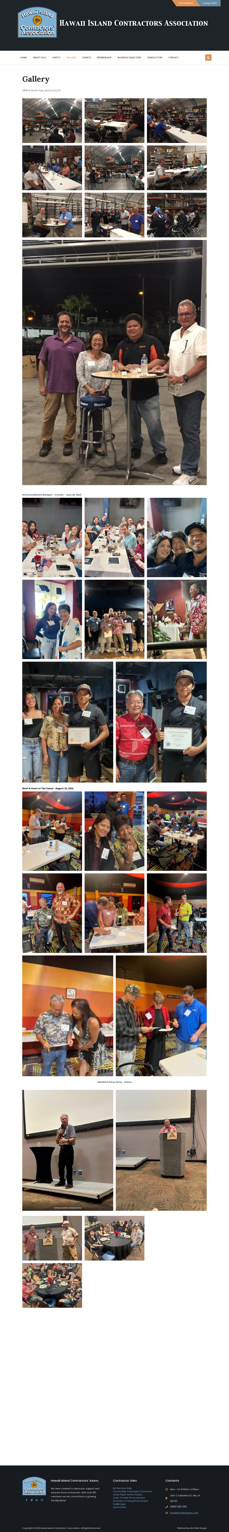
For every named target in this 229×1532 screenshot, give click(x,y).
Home (23, 57)
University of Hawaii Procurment (130, 1501)
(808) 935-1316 (178, 1506)
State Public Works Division (127, 1494)
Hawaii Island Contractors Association (135, 23)
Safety (56, 57)
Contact (173, 57)
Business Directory (129, 57)
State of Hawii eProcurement (129, 1497)
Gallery (71, 57)
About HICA (39, 58)
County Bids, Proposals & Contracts (132, 1491)
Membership (104, 58)
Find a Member (186, 3)
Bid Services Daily (122, 1488)
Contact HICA (210, 3)
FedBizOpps (119, 1504)
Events (87, 57)
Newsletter (155, 57)
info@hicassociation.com (184, 1512)
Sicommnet (119, 1507)
